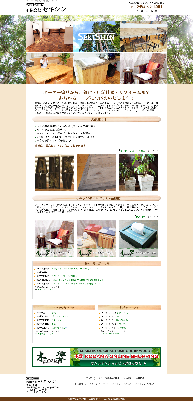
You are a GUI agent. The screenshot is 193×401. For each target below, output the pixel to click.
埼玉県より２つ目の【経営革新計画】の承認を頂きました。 (78, 280)
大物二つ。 (122, 324)
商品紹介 (108, 18)
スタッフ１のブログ (121, 384)
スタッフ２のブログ (144, 384)
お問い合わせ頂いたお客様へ (64, 276)
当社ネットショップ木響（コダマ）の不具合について (75, 269)
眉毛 (53, 313)
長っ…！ (121, 316)
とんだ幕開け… (122, 328)
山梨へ (54, 324)
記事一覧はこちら (45, 289)
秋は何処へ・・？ (60, 316)
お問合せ (155, 18)
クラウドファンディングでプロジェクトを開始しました (75, 284)
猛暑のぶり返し (59, 328)
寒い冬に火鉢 (121, 320)
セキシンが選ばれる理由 (73, 18)
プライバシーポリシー (97, 384)
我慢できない (57, 320)
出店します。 (123, 313)
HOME (38, 18)
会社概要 (131, 18)
